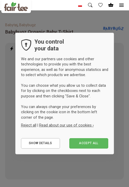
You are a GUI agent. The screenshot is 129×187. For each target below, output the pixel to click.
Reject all (28, 125)
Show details (40, 143)
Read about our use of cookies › (66, 125)
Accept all (88, 143)
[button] (80, 5)
